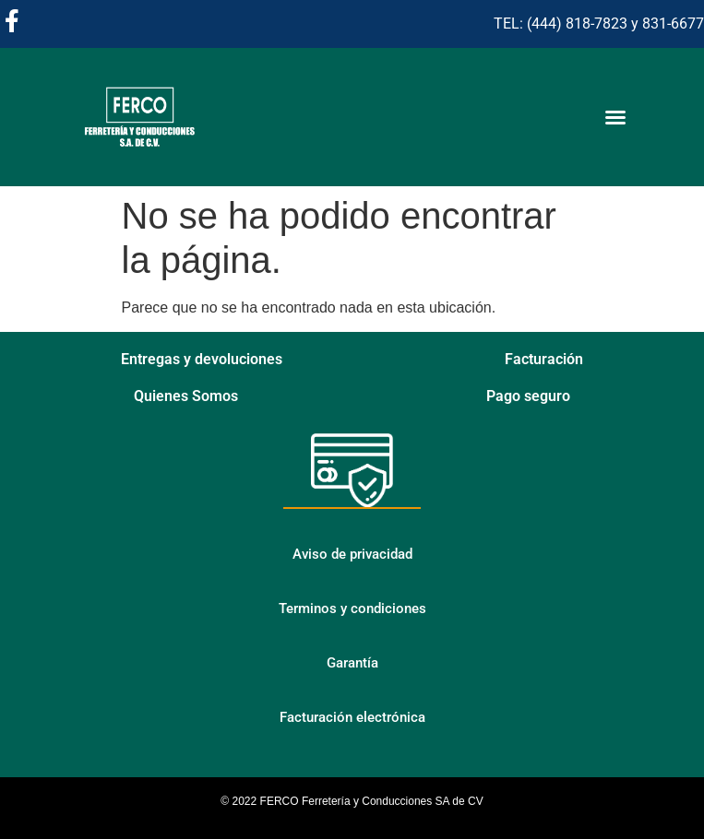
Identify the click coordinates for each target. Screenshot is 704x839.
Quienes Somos (186, 396)
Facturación (544, 359)
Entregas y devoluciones (201, 359)
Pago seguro (528, 396)
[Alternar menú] (615, 117)
